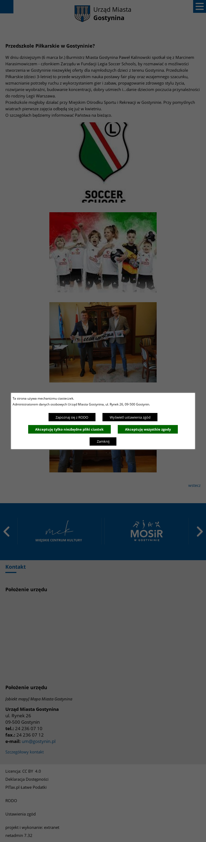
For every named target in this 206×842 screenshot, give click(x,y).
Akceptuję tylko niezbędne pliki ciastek (69, 429)
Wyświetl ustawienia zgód (130, 417)
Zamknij (103, 441)
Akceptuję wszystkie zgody (148, 429)
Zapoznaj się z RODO (72, 417)
